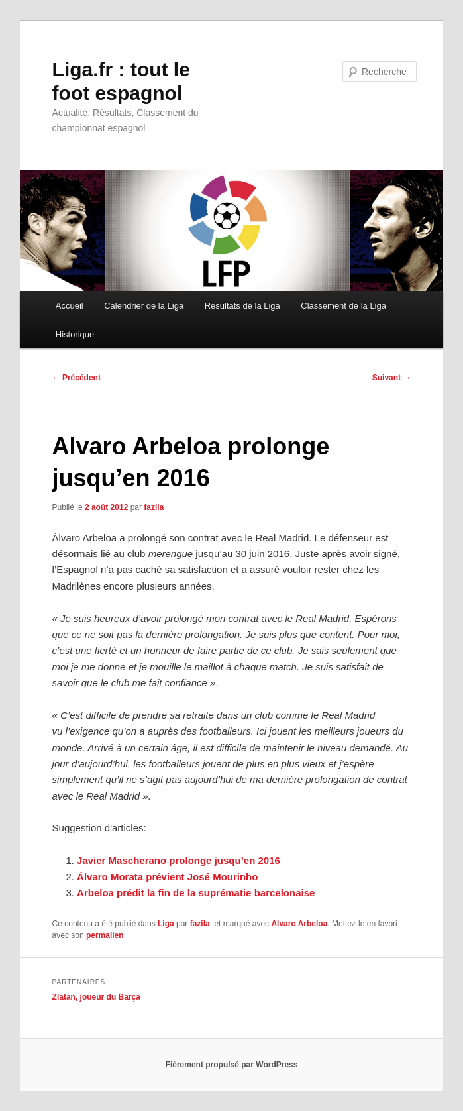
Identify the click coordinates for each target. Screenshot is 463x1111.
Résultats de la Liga (242, 306)
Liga (166, 923)
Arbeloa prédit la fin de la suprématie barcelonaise (196, 892)
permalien (105, 935)
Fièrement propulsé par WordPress (232, 1064)
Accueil (69, 306)
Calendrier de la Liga (143, 306)
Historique (75, 334)
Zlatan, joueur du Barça (96, 997)
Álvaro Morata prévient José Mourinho (167, 876)
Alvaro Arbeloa (299, 923)
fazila (154, 507)
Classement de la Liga (343, 306)
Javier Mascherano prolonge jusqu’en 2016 (178, 860)
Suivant (391, 377)
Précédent (76, 377)
